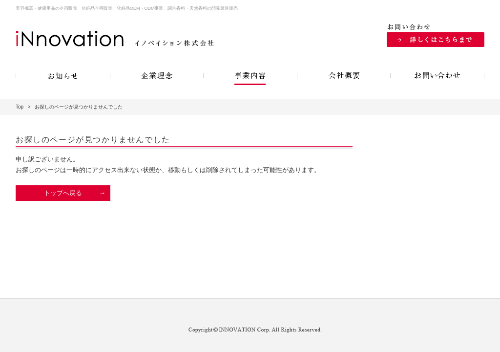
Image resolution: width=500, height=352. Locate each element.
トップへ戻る (63, 193)
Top (19, 107)
